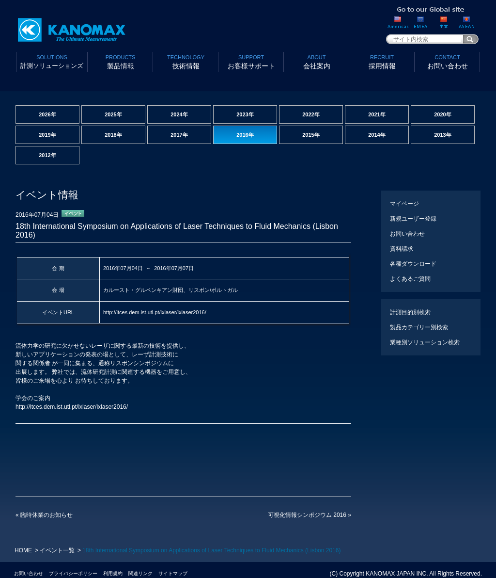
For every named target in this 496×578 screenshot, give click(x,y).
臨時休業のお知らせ (44, 515)
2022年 (310, 114)
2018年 (113, 135)
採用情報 (382, 61)
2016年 (244, 135)
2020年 (442, 114)
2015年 (310, 135)
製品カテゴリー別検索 (419, 327)
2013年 (442, 135)
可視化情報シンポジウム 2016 (309, 515)
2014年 (376, 135)
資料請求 (401, 248)
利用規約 (113, 573)
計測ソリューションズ (51, 61)
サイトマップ (172, 573)
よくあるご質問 (410, 278)
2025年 (113, 114)
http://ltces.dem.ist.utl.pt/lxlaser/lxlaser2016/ (154, 312)
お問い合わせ (447, 61)
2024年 (178, 114)
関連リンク (140, 573)
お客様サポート (251, 61)
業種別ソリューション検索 (425, 342)
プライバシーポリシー (73, 573)
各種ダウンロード (413, 263)
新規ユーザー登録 (413, 218)
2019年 (47, 135)
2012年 (47, 155)
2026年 (47, 114)
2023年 (244, 114)
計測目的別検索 (410, 312)
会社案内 (316, 61)
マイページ (404, 203)
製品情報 (120, 61)
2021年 (376, 114)
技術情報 (186, 61)
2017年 (178, 135)
